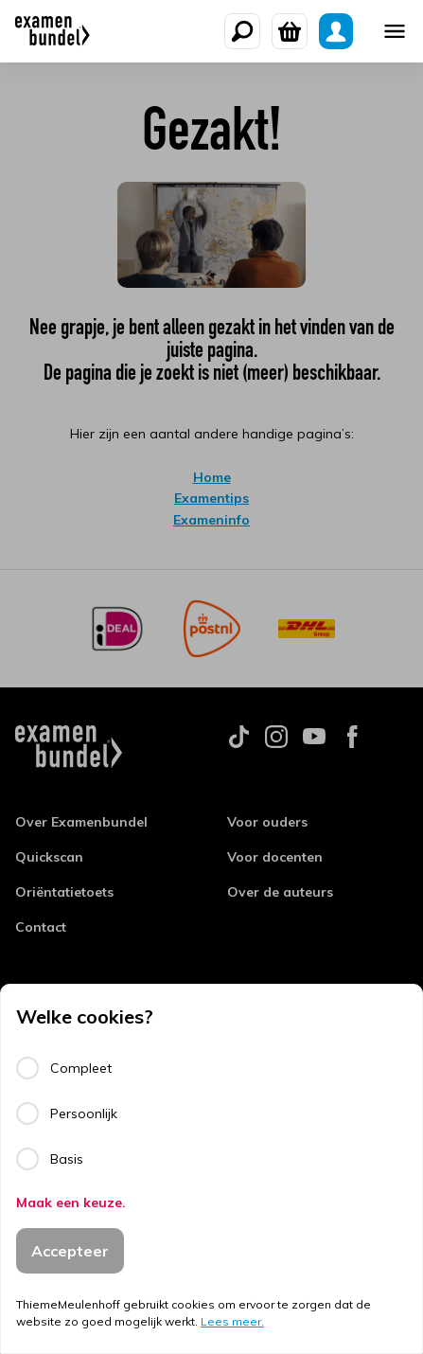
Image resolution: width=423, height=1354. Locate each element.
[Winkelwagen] (290, 31)
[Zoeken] (242, 31)
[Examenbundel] (52, 31)
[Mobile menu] (394, 31)
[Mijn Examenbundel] (336, 31)
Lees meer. (232, 1321)
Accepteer (70, 1250)
